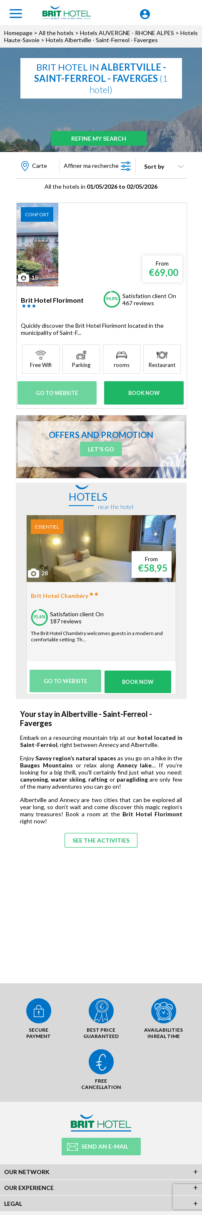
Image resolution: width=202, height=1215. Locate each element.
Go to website (57, 392)
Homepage (18, 32)
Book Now (143, 392)
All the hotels (56, 32)
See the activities (101, 836)
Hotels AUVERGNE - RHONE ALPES (127, 32)
